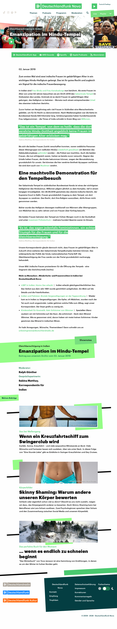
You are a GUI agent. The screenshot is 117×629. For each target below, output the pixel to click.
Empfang (53, 596)
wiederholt (63, 149)
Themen (33, 13)
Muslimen (44, 165)
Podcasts (46, 13)
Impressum (80, 588)
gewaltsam (73, 149)
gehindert (42, 153)
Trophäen (53, 600)
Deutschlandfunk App (24, 55)
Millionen (85, 119)
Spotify (62, 55)
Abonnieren (97, 55)
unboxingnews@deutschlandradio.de (36, 330)
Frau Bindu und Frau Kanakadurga (48, 90)
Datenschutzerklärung (85, 584)
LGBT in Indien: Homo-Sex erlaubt (37, 285)
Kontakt (53, 592)
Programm (61, 13)
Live (95, 14)
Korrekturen (80, 592)
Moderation (76, 13)
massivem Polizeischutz (40, 220)
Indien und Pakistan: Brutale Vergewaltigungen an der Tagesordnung (53, 296)
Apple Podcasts (78, 55)
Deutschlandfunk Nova (60, 586)
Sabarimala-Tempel (84, 94)
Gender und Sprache (84, 600)
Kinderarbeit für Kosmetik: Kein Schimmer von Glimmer (47, 310)
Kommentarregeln (83, 596)
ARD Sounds (46, 55)
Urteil (92, 100)
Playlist (103, 14)
